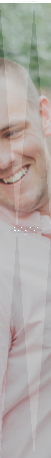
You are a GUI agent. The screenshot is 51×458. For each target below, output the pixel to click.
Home (14, 1)
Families (17, 1)
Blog (29, 1)
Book (37, 1)
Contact (33, 1)
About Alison (24, 1)
